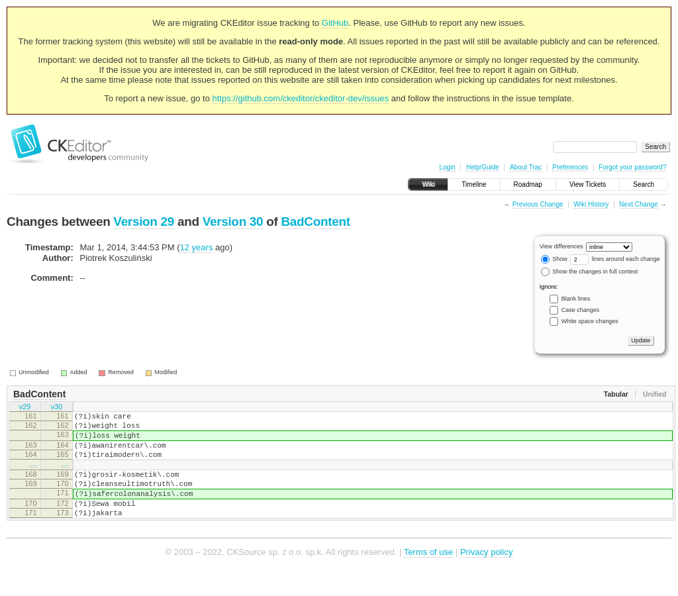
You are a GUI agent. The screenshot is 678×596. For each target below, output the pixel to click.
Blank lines (576, 298)
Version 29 (143, 221)
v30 (57, 408)
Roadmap (528, 184)
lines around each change (615, 259)
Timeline (473, 184)
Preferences (570, 167)
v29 (25, 408)
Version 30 (233, 221)
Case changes (580, 310)
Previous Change (537, 204)
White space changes (589, 321)
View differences (561, 246)
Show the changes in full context (589, 271)
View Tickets (587, 184)
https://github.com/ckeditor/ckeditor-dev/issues (301, 98)
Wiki (428, 184)
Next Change (638, 204)
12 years (196, 247)
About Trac (526, 167)
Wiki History (591, 204)
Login (447, 167)
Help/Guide (482, 167)
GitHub (335, 23)
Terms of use (428, 576)
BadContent (315, 221)
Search (643, 184)
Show (554, 259)
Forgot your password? (632, 167)
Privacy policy (486, 576)
